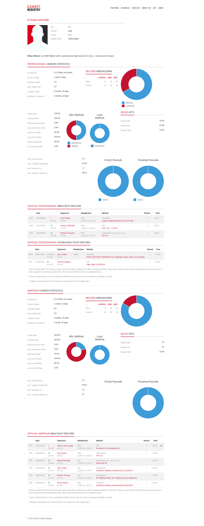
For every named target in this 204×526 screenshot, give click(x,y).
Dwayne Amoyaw (67, 233)
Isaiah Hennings (63, 460)
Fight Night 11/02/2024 (96, 264)
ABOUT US (146, 8)
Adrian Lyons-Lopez (65, 446)
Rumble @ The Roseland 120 (108, 448)
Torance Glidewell (67, 226)
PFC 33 (99, 456)
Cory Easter (62, 453)
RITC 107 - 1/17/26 (109, 228)
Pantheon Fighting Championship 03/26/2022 (114, 485)
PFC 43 (105, 236)
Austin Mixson (62, 483)
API (154, 8)
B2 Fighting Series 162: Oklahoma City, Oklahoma (116, 478)
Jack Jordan (62, 254)
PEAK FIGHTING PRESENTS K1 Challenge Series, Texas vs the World (115, 257)
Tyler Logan (62, 468)
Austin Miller (65, 218)
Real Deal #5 (101, 463)
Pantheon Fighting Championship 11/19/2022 (114, 470)
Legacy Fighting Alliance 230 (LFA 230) (117, 221)
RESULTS (136, 8)
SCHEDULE (125, 8)
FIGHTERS (114, 8)
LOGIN (160, 8)
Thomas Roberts (64, 262)
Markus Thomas (63, 475)
